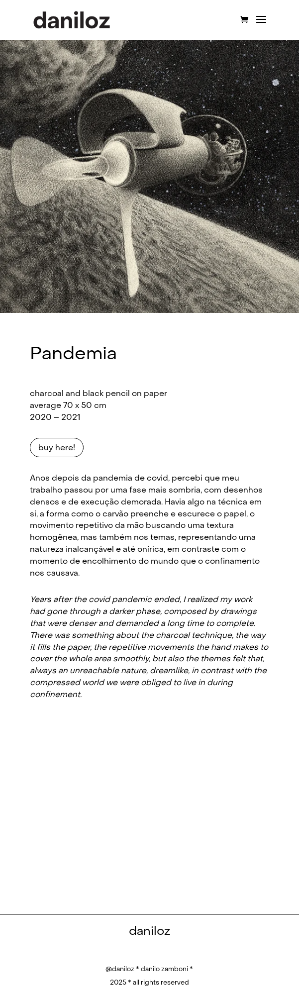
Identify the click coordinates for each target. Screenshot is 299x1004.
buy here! (56, 447)
